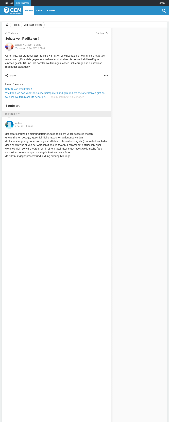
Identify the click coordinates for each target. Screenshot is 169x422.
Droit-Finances (22, 3)
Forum (29, 10)
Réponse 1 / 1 (13, 114)
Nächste (100, 33)
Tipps (39, 10)
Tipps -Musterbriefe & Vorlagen (66, 97)
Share (12, 75)
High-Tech (8, 3)
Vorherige (13, 33)
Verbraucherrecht (33, 24)
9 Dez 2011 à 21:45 (36, 48)
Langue (162, 3)
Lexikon (50, 10)
